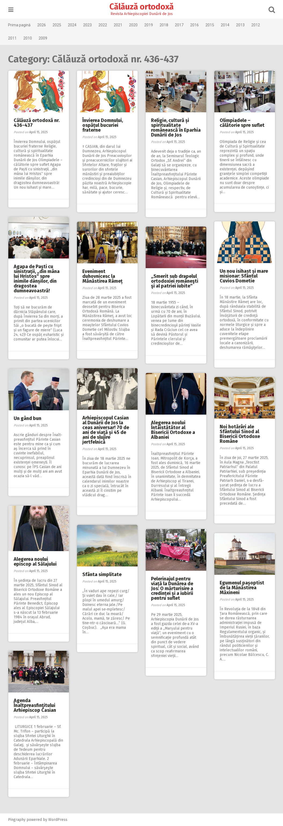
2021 (118, 25)
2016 (194, 25)
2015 (210, 25)
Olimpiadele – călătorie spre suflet (242, 122)
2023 (87, 25)
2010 (28, 38)
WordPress (58, 819)
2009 (43, 38)
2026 (42, 25)
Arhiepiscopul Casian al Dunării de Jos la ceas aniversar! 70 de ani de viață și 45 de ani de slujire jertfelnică (105, 430)
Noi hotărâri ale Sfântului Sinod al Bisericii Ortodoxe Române (240, 434)
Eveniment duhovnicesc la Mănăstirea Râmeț (102, 276)
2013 (240, 25)
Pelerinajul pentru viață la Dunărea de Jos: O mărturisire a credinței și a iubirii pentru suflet (172, 588)
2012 (256, 25)
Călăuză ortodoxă (141, 7)
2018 (164, 25)
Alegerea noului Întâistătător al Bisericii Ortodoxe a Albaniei (173, 430)
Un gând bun (27, 418)
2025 (57, 25)
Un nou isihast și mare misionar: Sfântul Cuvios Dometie (244, 276)
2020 (133, 25)
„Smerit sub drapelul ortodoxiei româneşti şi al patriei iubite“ (174, 281)
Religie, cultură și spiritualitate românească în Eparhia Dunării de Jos (176, 127)
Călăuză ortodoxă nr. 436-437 (37, 122)
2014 (225, 25)
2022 (103, 25)
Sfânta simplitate (102, 574)
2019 (149, 25)
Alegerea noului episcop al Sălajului (35, 561)
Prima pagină (19, 25)
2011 (12, 38)
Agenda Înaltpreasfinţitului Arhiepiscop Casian (35, 705)
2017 (179, 25)
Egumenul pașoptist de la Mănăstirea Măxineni (242, 587)
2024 (72, 25)
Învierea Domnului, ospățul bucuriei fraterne (102, 125)
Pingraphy (17, 819)
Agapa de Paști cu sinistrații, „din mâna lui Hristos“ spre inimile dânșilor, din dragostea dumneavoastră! (37, 279)
